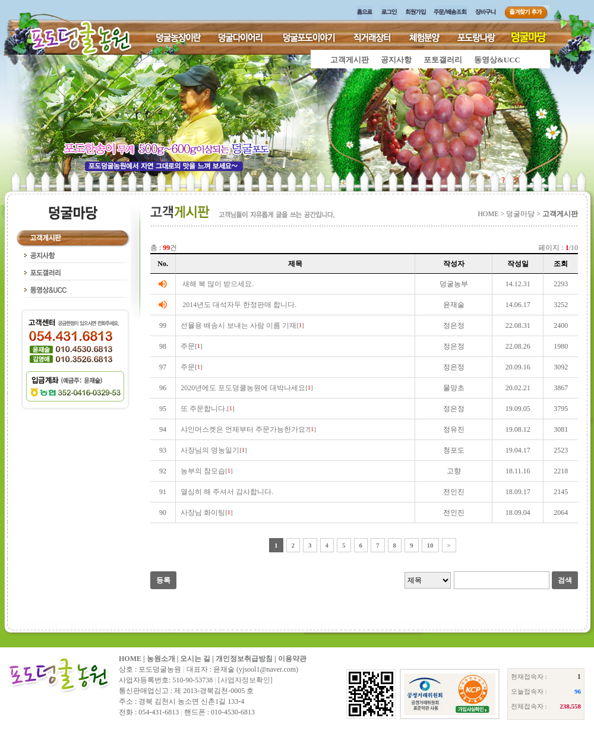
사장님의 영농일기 (210, 450)
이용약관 (292, 658)
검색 (565, 580)
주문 (188, 346)
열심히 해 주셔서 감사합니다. (227, 492)
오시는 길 (195, 658)
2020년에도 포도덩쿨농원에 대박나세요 (243, 388)
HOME (130, 658)
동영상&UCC (497, 59)
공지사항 (396, 59)
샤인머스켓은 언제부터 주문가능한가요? (244, 429)
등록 (163, 580)
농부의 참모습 (203, 471)
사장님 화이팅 (203, 512)
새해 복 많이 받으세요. (218, 284)
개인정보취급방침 (244, 658)
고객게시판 (349, 59)
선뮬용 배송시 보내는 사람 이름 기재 (238, 325)
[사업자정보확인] (245, 680)
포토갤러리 (443, 59)
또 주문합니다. (204, 408)
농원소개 (161, 658)
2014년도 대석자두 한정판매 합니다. (239, 305)
